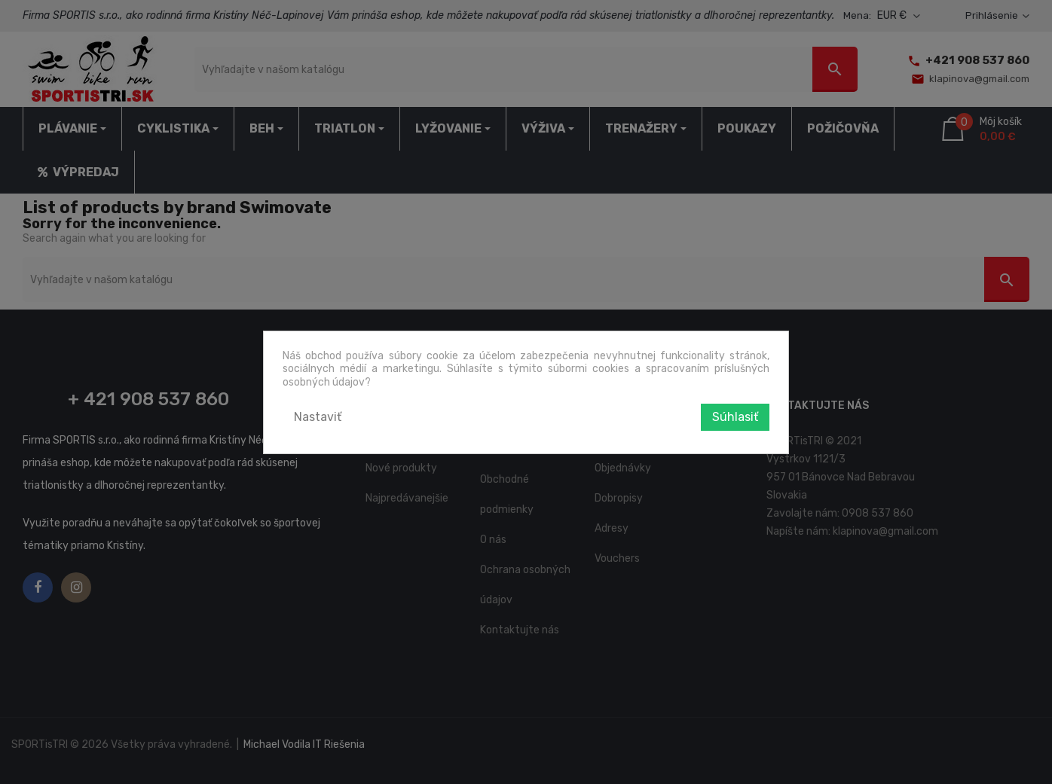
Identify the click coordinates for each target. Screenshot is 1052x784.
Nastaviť (317, 417)
